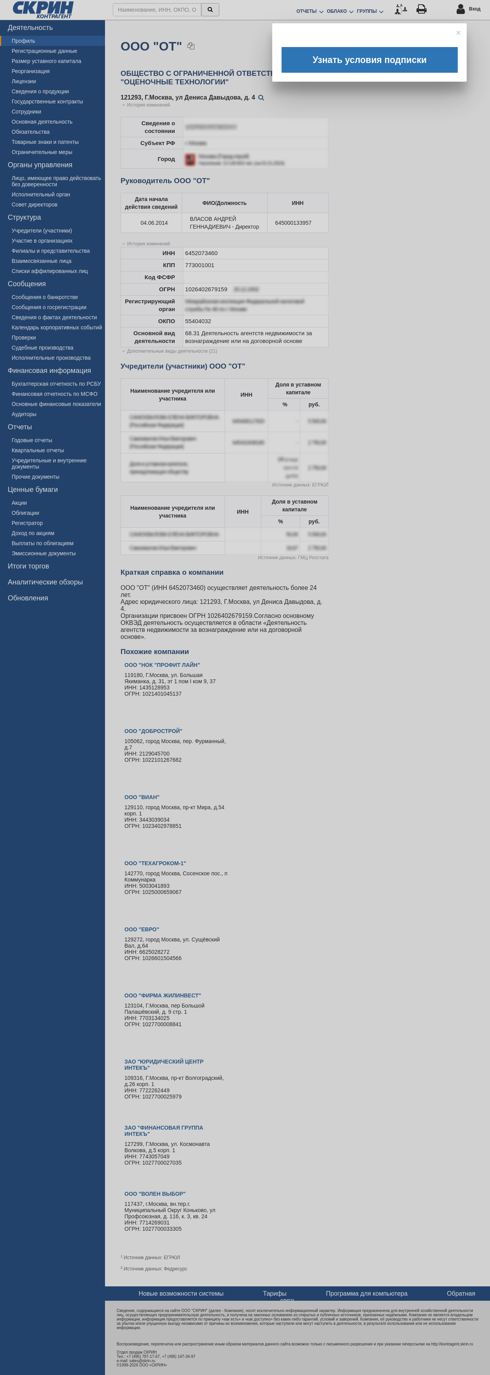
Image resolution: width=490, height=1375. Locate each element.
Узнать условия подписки (370, 60)
